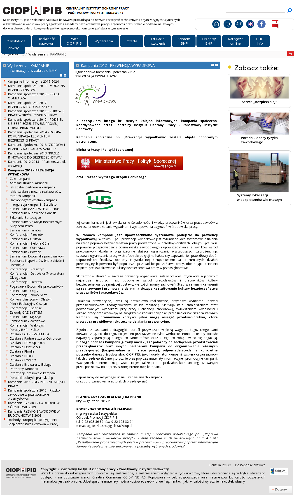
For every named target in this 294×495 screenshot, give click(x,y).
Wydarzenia (37, 54)
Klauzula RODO (220, 465)
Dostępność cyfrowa (250, 465)
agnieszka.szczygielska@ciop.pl (109, 425)
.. (23, 54)
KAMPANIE (58, 54)
